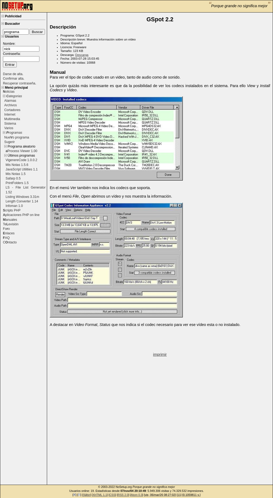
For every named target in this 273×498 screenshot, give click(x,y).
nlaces (9, 233)
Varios (8, 128)
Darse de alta (12, 74)
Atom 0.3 (136, 494)
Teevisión (11, 224)
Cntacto (10, 242)
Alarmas (10, 101)
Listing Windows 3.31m (22, 197)
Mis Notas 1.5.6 (17, 165)
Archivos (10, 105)
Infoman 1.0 (14, 206)
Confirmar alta (13, 78)
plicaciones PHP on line (21, 215)
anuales (10, 220)
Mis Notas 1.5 (16, 174)
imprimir (160, 354)
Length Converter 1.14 (22, 201)
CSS (112, 494)
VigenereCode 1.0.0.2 (21, 160)
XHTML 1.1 (100, 494)
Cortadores (12, 110)
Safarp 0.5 (13, 178)
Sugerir (9, 142)
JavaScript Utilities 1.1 (22, 169)
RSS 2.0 (123, 494)
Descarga (81, 54)
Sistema (10, 123)
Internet (9, 114)
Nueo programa (16, 137)
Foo (6, 229)
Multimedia (12, 119)
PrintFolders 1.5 (17, 183)
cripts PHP (11, 210)
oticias (9, 91)
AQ (6, 238)
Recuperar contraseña (19, 83)
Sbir (86, 494)
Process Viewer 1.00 (22, 151)
